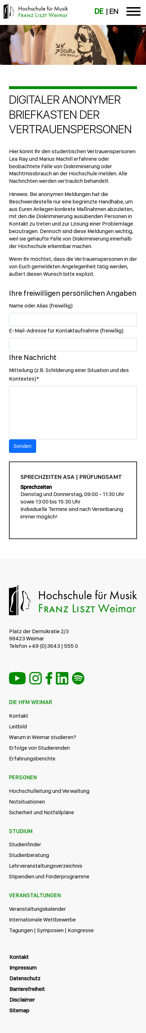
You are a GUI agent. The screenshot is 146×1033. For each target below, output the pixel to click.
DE (98, 11)
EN (113, 11)
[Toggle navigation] (133, 13)
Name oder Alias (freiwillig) (41, 305)
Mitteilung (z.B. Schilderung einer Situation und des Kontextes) (69, 374)
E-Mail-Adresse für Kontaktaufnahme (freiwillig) (66, 330)
